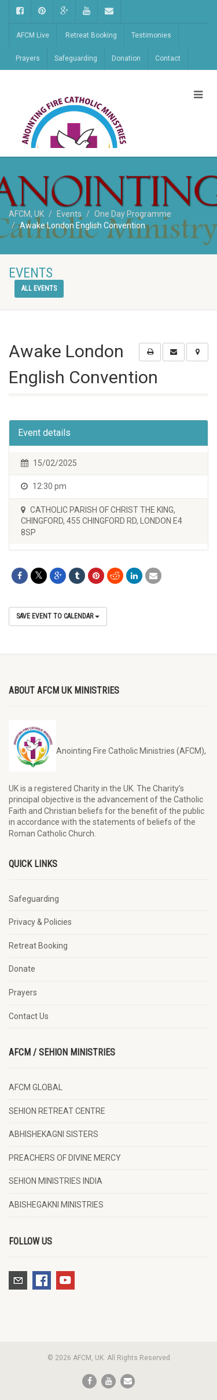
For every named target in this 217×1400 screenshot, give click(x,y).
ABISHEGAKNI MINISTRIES (56, 1204)
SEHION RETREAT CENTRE (57, 1111)
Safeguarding (75, 58)
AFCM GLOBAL (35, 1087)
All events (39, 288)
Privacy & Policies (40, 922)
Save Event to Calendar (58, 616)
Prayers (28, 58)
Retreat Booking (91, 35)
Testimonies (151, 35)
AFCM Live (32, 35)
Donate (22, 968)
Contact (168, 58)
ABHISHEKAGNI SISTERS (53, 1134)
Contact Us (29, 1016)
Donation (126, 58)
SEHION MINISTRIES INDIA (55, 1181)
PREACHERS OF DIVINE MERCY (65, 1157)
